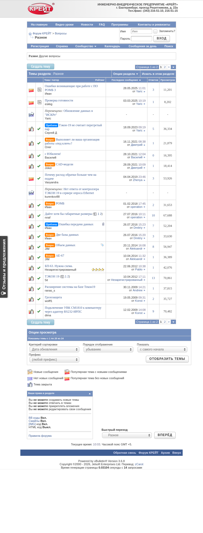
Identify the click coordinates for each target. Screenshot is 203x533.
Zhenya (137, 179)
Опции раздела (124, 73)
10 (153, 215)
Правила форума (40, 435)
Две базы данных (67, 235)
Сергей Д (51, 132)
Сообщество (86, 46)
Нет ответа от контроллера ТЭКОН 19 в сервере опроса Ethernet (72, 191)
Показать (143, 344)
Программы (119, 24)
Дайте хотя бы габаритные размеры (68, 214)
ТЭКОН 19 (52, 276)
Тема (47, 80)
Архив (165, 452)
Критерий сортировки (43, 344)
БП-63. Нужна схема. (59, 266)
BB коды (34, 417)
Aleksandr (136, 248)
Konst (138, 300)
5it (46, 280)
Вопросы (61, 33)
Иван (48, 93)
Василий (50, 157)
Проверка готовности (59, 100)
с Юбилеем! (53, 154)
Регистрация (40, 46)
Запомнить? (164, 31)
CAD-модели (64, 164)
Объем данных (65, 245)
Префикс (35, 354)
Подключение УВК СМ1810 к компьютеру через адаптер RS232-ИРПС (73, 309)
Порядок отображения (97, 344)
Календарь (112, 46)
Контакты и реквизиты (154, 24)
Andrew (137, 290)
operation (136, 206)
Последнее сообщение (124, 80)
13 (153, 278)
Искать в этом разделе (158, 73)
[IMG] (32, 424)
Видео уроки (65, 24)
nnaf (47, 217)
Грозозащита (53, 297)
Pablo (138, 269)
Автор (55, 80)
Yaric (139, 91)
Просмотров (167, 80)
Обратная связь (124, 452)
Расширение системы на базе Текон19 (70, 287)
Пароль (125, 38)
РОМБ (60, 203)
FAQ (102, 24)
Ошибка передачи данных (76, 224)
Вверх (176, 452)
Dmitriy (138, 227)
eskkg (48, 104)
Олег (48, 147)
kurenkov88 (52, 196)
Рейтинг (99, 80)
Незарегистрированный (126, 279)
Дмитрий (136, 144)
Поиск (168, 46)
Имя (123, 31)
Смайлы (34, 420)
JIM (47, 248)
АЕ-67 (60, 255)
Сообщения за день (143, 46)
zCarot (139, 464)
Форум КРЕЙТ (42, 33)
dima (48, 315)
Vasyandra (51, 182)
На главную (39, 24)
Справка (62, 46)
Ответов (153, 80)
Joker (48, 167)
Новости (87, 24)
